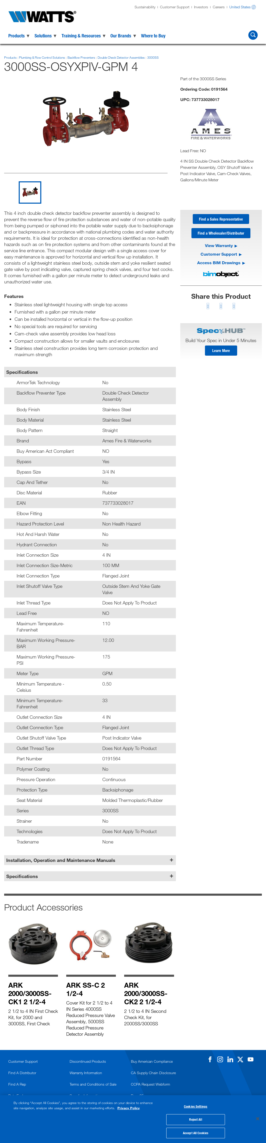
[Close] (257, 1118)
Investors (201, 7)
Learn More (221, 351)
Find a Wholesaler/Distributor (221, 233)
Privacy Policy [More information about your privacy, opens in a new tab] (128, 1107)
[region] (133, 1118)
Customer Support (174, 7)
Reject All (195, 1119)
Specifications (22, 876)
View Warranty (219, 246)
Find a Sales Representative (221, 219)
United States (240, 7)
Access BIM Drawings (219, 263)
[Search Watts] (253, 35)
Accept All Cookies (195, 1132)
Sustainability (145, 7)
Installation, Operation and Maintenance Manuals (60, 860)
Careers (219, 7)
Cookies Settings (195, 1106)
